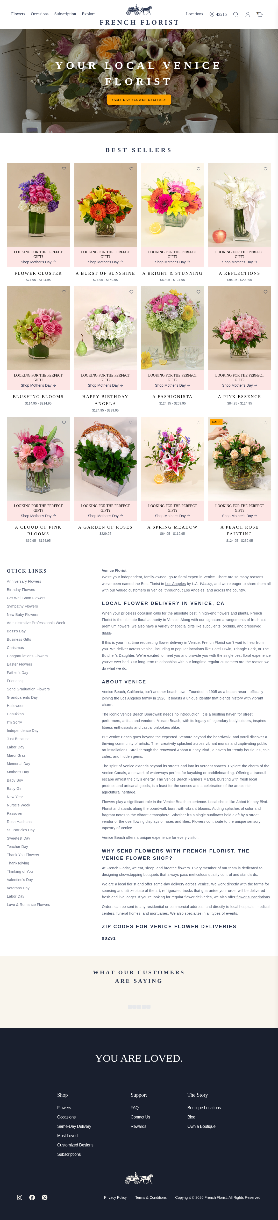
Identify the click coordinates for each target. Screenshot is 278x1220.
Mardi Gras (16, 755)
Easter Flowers (19, 664)
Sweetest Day (18, 838)
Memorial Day (18, 764)
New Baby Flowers (22, 614)
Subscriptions (69, 1154)
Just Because (18, 739)
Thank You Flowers (23, 855)
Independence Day (22, 730)
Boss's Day (16, 631)
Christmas (15, 648)
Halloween (15, 706)
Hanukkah (15, 714)
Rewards (138, 1126)
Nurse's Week (18, 805)
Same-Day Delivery (74, 1126)
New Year (15, 797)
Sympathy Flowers (22, 606)
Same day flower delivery (139, 100)
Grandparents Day (22, 697)
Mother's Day (18, 772)
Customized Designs (75, 1145)
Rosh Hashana (19, 822)
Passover (15, 813)
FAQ (135, 1108)
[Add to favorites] (64, 168)
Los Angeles (175, 584)
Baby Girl (14, 788)
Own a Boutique (201, 1126)
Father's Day (17, 672)
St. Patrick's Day (20, 830)
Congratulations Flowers (27, 656)
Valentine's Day (20, 880)
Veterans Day (18, 888)
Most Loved (67, 1136)
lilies (186, 821)
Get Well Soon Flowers (26, 598)
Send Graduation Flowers (28, 689)
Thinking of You (20, 871)
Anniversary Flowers (24, 581)
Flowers (64, 1108)
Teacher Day (17, 846)
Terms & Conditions (151, 1197)
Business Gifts (19, 639)
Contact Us (140, 1117)
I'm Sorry (14, 722)
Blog (191, 1117)
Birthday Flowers (21, 590)
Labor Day (15, 747)
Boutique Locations (204, 1108)
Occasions (66, 1117)
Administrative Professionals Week (36, 623)
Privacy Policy (115, 1197)
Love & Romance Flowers (28, 905)
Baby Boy (15, 780)
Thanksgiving (18, 863)
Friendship (15, 681)
